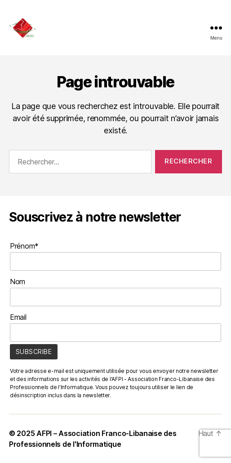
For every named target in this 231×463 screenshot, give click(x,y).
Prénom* (24, 245)
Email (18, 317)
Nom (17, 281)
